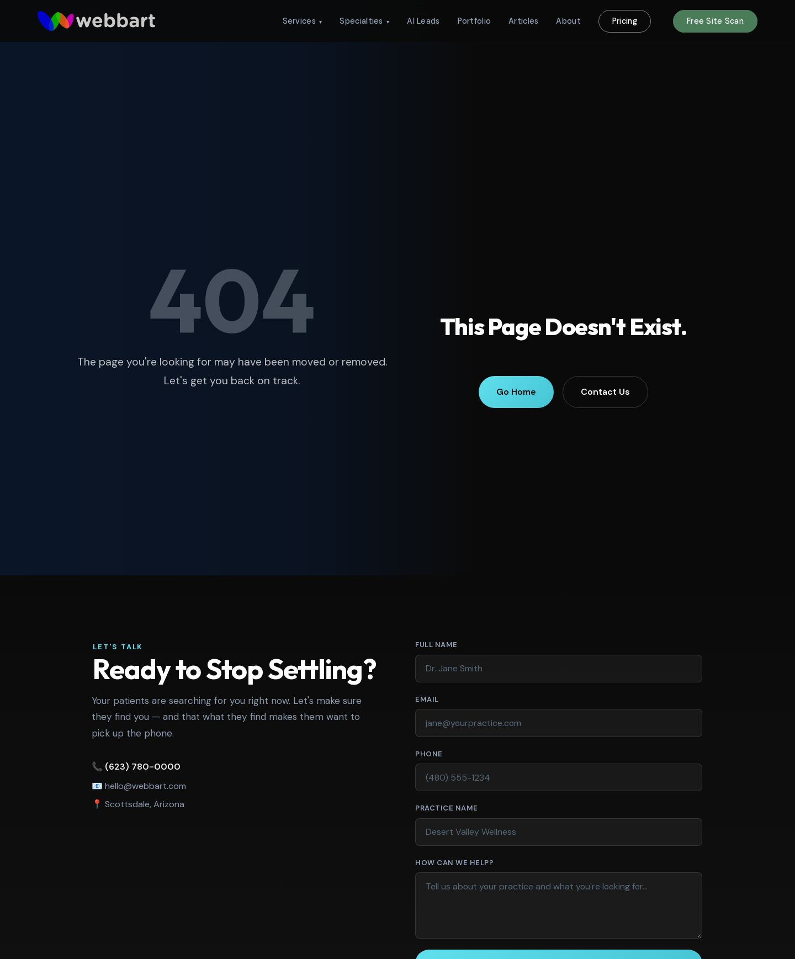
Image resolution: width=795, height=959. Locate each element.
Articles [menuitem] (523, 21)
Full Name (458, 644)
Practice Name (446, 808)
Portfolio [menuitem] (474, 21)
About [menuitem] (568, 21)
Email (449, 698)
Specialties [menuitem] (364, 21)
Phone (429, 754)
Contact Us (605, 392)
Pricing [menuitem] (624, 21)
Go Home (516, 392)
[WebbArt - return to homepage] (96, 21)
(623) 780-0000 (140, 766)
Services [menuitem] (302, 21)
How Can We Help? (454, 862)
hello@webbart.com (143, 786)
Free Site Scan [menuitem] (715, 21)
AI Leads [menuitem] (423, 21)
